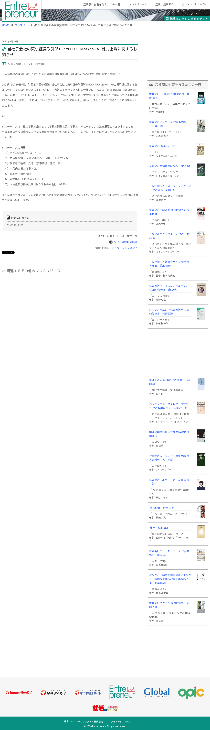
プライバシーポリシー (122, 721)
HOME (5, 25)
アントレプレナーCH (194, 4)
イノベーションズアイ (124, 248)
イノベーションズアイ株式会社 (87, 721)
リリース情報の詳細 (125, 242)
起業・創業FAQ (164, 4)
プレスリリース (138, 4)
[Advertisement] (177, 57)
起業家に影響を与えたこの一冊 (101, 4)
